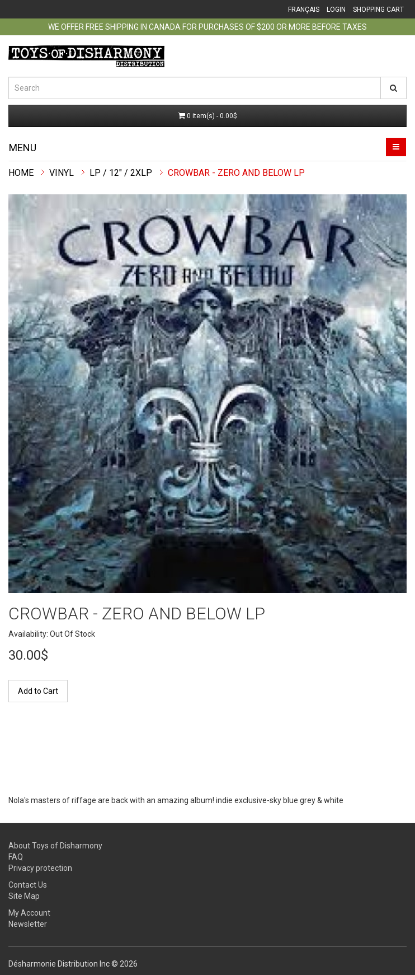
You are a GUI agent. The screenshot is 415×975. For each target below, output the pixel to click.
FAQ (15, 856)
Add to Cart (38, 691)
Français (303, 9)
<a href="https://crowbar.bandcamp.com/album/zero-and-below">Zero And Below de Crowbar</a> (187, 752)
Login (336, 9)
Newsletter (27, 924)
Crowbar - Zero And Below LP (236, 172)
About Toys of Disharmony (55, 845)
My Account (29, 912)
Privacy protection (40, 868)
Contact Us (27, 884)
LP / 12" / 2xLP (120, 172)
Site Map (24, 896)
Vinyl (61, 172)
